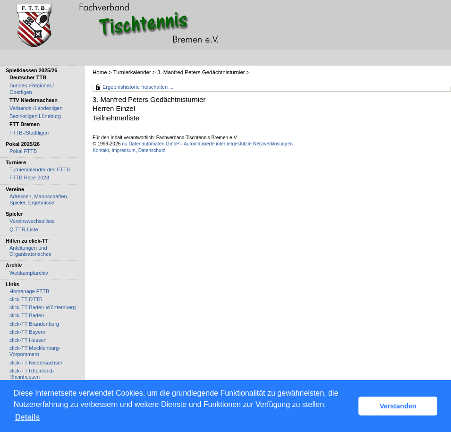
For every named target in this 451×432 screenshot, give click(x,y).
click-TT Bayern (27, 332)
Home (100, 72)
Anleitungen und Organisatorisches (30, 251)
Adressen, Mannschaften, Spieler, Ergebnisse (38, 199)
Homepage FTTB (29, 291)
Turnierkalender (132, 72)
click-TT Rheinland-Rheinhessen (31, 374)
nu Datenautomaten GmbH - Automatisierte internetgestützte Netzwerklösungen (207, 143)
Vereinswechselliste (32, 221)
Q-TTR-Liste (23, 229)
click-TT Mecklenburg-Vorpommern (34, 351)
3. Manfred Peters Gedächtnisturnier (201, 72)
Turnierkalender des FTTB (39, 169)
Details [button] (27, 417)
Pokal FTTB (23, 151)
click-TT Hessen (28, 340)
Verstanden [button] (398, 406)
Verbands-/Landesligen (36, 108)
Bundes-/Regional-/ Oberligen (31, 88)
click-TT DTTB (26, 299)
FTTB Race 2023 (29, 177)
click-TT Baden (26, 315)
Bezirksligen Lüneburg (35, 116)
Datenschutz (151, 150)
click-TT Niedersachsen (36, 362)
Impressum (123, 150)
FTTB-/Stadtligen (29, 133)
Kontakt (101, 150)
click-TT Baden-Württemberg (42, 307)
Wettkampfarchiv (28, 273)
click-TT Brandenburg (34, 324)
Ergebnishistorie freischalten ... (137, 87)
